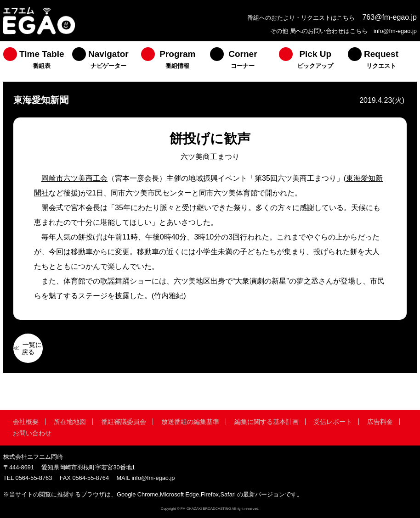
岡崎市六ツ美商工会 (74, 178)
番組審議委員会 (123, 421)
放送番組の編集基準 (190, 421)
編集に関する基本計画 (266, 421)
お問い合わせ (32, 433)
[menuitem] (37, 61)
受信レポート (332, 421)
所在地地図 (70, 421)
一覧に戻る (32, 348)
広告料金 (380, 421)
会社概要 (26, 421)
